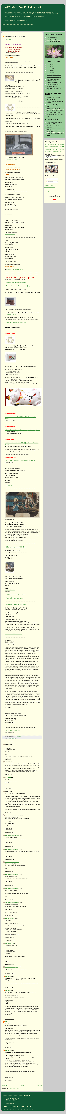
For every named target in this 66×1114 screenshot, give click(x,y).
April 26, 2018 (8, 1047)
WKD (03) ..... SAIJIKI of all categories (24, 7)
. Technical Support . (49, 185)
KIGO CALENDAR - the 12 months (55, 110)
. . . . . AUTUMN (50, 68)
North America (60, 148)
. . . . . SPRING (50, 64)
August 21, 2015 (9, 987)
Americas (47, 144)
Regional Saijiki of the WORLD (54, 82)
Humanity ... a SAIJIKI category (54, 77)
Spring (57, 149)
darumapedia (50, 131)
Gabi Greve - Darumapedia (11, 967)
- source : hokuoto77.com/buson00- (13, 634)
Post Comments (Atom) (14, 1088)
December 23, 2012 (9, 915)
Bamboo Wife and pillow (15, 36)
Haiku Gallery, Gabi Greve (12, 1100)
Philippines (47, 149)
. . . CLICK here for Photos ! (11, 314)
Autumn (57, 144)
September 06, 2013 (10, 940)
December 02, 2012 (9, 832)
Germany (51, 146)
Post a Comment (8, 1080)
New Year (52, 148)
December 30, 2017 (9, 1019)
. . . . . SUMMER (50, 66)
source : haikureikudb (10, 234)
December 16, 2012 (9, 899)
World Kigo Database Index (12, 1098)
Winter (52, 151)
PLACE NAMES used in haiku (54, 108)
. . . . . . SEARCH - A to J (52, 37)
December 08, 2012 (9, 846)
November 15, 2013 (9, 964)
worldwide (56, 151)
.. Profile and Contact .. (49, 187)
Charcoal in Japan (9, 485)
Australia (52, 144)
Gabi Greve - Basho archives (12, 815)
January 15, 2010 (9, 774)
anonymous (8, 777)
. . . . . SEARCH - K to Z (52, 39)
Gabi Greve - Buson (10, 918)
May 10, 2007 (8, 759)
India (57, 146)
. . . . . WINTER (50, 70)
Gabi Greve (8, 976)
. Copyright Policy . (48, 191)
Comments (49, 181)
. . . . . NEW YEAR (51, 73)
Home (22, 1085)
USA (49, 151)
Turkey (46, 151)
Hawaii (54, 146)
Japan (10, 738)
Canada (62, 144)
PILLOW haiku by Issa (10, 590)
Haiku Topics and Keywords (12, 1099)
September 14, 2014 (10, 973)
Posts (48, 179)
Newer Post (5, 1085)
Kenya (46, 148)
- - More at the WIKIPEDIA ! (11, 159)
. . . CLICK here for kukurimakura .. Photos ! (15, 594)
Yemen (60, 151)
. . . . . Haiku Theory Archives (53, 112)
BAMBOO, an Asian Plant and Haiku (15, 269)
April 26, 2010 (8, 788)
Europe (46, 146)
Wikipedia (49, 129)
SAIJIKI (52, 149)
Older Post (39, 1085)
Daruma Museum (10, 1103)
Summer (14, 738)
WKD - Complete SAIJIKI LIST (54, 75)
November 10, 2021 (9, 1077)
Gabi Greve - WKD (9, 943)
